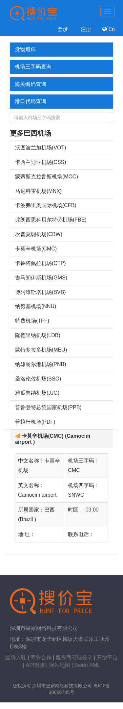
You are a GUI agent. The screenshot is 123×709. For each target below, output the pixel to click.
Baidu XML (87, 665)
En (108, 29)
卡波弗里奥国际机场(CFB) (45, 205)
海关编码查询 (30, 84)
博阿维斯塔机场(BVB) (40, 292)
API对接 (35, 665)
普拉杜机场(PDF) (35, 422)
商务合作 (41, 657)
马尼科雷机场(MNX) (38, 191)
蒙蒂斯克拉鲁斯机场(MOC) (46, 176)
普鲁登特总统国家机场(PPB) (48, 407)
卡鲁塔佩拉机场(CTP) (40, 263)
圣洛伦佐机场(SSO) (38, 378)
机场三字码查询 (33, 66)
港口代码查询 (30, 101)
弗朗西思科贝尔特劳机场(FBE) (51, 220)
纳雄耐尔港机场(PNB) (40, 364)
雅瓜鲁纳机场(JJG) (37, 393)
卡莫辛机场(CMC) (36, 248)
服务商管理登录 (74, 657)
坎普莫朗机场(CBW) (38, 234)
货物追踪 (25, 49)
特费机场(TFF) (32, 321)
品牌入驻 (15, 657)
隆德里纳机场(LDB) (37, 335)
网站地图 (59, 665)
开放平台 (107, 657)
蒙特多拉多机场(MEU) (41, 350)
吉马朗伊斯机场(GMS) (41, 277)
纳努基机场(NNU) (35, 306)
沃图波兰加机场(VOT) (40, 147)
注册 (85, 29)
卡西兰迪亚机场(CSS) (40, 162)
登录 (62, 29)
